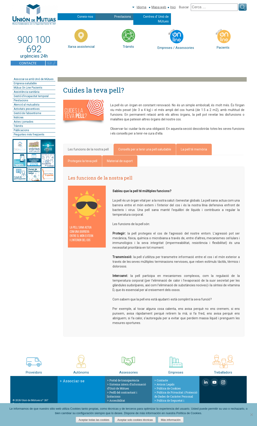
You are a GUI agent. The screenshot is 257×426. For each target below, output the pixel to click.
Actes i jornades (23, 121)
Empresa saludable (25, 83)
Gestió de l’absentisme (27, 113)
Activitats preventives (27, 109)
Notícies (19, 117)
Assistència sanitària (26, 91)
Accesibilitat (117, 400)
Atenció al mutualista (26, 104)
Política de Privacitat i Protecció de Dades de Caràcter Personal (175, 394)
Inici (173, 7)
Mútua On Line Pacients (28, 87)
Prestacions (122, 16)
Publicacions (21, 130)
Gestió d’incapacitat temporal (31, 96)
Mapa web (158, 7)
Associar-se (74, 380)
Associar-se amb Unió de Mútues (34, 79)
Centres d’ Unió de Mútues (156, 19)
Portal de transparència (124, 380)
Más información (171, 420)
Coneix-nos (85, 16)
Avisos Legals (166, 384)
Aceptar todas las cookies (94, 420)
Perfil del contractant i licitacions (122, 394)
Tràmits (18, 126)
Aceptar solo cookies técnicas (135, 420)
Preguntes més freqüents (29, 134)
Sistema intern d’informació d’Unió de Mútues (126, 386)
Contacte (162, 380)
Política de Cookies (169, 388)
